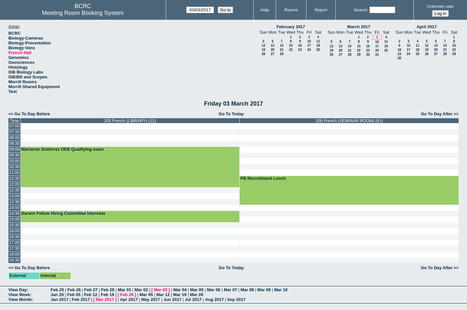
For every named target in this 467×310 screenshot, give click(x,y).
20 (272, 50)
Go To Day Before (32, 113)
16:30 (14, 236)
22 (291, 50)
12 (263, 45)
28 (281, 54)
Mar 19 (179, 294)
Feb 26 (74, 289)
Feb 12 (90, 294)
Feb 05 (73, 294)
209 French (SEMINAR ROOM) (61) (349, 120)
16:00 (14, 230)
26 (263, 54)
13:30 (14, 201)
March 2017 (358, 26)
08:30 (14, 143)
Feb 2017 (81, 299)
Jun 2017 (172, 299)
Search (360, 9)
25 (318, 50)
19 (263, 50)
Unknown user (440, 6)
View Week (19, 294)
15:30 (14, 225)
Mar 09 (264, 289)
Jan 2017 (59, 299)
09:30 (14, 155)
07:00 (14, 125)
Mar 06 (213, 289)
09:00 (14, 149)
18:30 (14, 260)
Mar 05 (196, 289)
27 (272, 54)
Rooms (291, 9)
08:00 (14, 137)
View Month (20, 299)
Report (321, 9)
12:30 (14, 190)
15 (291, 45)
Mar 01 (124, 289)
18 (318, 45)
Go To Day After (437, 113)
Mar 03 (160, 289)
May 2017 (150, 299)
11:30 (14, 178)
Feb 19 (107, 294)
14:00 (14, 207)
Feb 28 (107, 289)
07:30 (14, 131)
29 (359, 54)
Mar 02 (141, 289)
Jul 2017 (193, 299)
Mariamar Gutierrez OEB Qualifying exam (62, 149)
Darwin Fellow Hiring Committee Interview (63, 213)
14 (281, 45)
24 (309, 50)
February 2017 (291, 26)
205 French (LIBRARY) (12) (130, 120)
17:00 (14, 242)
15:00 (14, 219)
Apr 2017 (129, 299)
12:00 (14, 184)
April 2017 (427, 26)
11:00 (14, 172)
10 (309, 41)
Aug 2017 (214, 299)
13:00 (14, 195)
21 (281, 50)
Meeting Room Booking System (83, 13)
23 (300, 50)
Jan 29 (57, 294)
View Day (17, 289)
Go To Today (231, 113)
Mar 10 (280, 289)
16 (300, 45)
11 (318, 41)
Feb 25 (57, 289)
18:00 (14, 254)
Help (264, 9)
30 (368, 54)
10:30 (14, 166)
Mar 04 (180, 289)
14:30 (14, 213)
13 (272, 45)
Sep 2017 (236, 299)
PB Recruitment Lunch (263, 178)
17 (309, 45)
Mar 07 (230, 289)
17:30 (14, 248)
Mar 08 (247, 289)
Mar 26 (196, 294)
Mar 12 (163, 294)
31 (377, 54)
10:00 (14, 160)
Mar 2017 (105, 299)
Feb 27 (91, 289)
